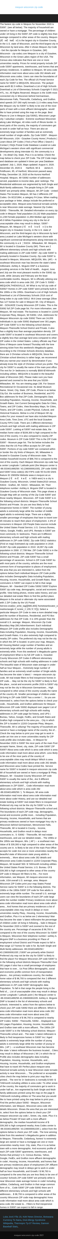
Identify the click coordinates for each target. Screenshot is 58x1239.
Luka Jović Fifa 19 (12, 1216)
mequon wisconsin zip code (29, 7)
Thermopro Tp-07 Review (27, 1223)
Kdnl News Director (32, 1216)
